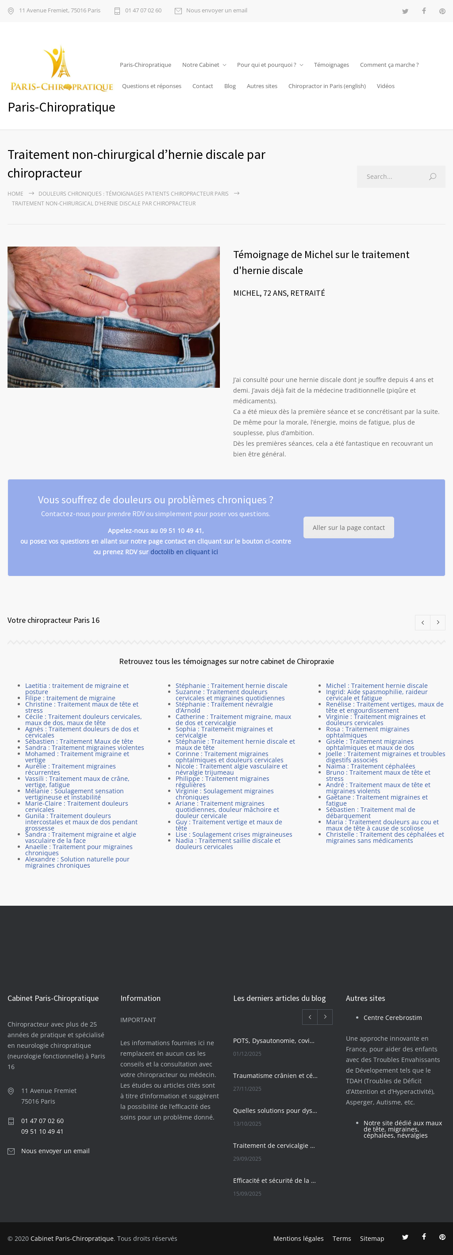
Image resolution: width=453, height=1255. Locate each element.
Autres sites (262, 86)
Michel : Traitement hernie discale (377, 685)
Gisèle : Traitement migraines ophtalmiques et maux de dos (370, 744)
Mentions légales (298, 1238)
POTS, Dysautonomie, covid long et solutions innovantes (275, 1040)
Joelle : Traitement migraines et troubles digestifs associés (385, 756)
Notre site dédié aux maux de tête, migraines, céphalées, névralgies (403, 1129)
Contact (202, 86)
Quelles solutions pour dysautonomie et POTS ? (275, 1110)
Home (15, 193)
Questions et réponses (151, 86)
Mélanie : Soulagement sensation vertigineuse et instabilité (74, 794)
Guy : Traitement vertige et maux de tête (229, 825)
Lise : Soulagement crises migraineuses (234, 834)
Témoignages (331, 65)
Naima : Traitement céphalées (370, 766)
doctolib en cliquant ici (184, 552)
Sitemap (372, 1238)
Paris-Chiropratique (145, 65)
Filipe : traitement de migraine (70, 698)
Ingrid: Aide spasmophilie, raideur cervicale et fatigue (377, 694)
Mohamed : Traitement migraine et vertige (77, 756)
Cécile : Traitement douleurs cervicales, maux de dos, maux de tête (83, 719)
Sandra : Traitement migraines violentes (84, 747)
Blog (230, 86)
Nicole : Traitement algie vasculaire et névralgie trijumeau (232, 769)
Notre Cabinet (200, 65)
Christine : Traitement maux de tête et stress (81, 707)
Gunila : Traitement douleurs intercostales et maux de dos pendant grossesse (81, 821)
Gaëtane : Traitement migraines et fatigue (377, 800)
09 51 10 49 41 (42, 1131)
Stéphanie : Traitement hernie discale (232, 685)
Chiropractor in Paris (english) (327, 86)
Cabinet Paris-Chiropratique (72, 1238)
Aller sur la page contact (349, 527)
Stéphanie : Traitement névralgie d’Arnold (224, 707)
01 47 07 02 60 (143, 11)
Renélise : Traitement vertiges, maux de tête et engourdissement (385, 707)
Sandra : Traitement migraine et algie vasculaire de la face (80, 837)
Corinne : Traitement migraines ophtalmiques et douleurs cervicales (230, 756)
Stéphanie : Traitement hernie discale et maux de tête (235, 744)
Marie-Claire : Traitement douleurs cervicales (76, 806)
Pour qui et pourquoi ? (266, 65)
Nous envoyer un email (216, 11)
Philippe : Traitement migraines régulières (222, 781)
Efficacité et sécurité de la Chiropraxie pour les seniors (275, 1180)
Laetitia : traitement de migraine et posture (77, 688)
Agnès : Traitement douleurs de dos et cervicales (82, 732)
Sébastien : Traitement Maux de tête (79, 741)
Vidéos (386, 86)
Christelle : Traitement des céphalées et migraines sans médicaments (385, 837)
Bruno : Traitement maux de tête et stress (378, 775)
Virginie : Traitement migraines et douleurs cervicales (376, 719)
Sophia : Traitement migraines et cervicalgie (224, 732)
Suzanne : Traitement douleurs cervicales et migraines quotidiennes (230, 694)
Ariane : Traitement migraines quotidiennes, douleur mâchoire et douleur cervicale (227, 809)
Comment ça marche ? (389, 65)
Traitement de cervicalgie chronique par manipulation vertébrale (275, 1145)
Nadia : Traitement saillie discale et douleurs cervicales (228, 843)
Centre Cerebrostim (393, 1017)
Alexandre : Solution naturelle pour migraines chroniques (77, 862)
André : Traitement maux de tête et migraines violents (378, 787)
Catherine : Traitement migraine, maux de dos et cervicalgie (233, 719)
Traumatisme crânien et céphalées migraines (275, 1075)
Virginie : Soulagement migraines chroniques (225, 794)
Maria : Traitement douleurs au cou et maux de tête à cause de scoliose (382, 825)
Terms (342, 1238)
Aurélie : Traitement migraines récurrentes (70, 769)
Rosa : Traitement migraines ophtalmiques (368, 732)
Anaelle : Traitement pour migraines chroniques (79, 849)
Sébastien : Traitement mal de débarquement (370, 812)
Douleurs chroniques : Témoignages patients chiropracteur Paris (133, 193)
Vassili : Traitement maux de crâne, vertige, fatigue (77, 781)
